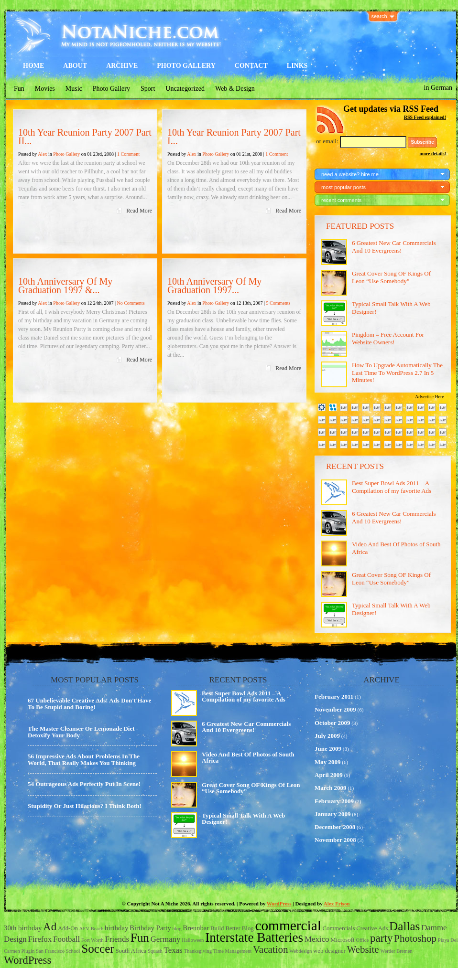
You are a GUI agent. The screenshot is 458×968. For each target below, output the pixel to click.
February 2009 (334, 801)
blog (177, 928)
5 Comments (278, 303)
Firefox (40, 939)
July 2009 (327, 735)
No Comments (130, 303)
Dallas (404, 926)
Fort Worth (92, 940)
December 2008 (335, 826)
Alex (42, 154)
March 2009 (331, 787)
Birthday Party (150, 928)
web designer (329, 950)
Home (33, 65)
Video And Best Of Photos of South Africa (248, 757)
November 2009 (335, 709)
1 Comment (128, 154)
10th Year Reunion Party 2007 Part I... (234, 136)
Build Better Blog (232, 928)
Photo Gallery (186, 65)
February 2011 (334, 696)
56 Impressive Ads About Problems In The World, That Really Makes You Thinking (84, 759)
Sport (148, 88)
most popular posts (343, 187)
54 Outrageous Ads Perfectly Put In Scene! (84, 783)
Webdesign (300, 951)
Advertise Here (429, 396)
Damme (434, 927)
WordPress (279, 903)
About (75, 65)
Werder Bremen (396, 951)
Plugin (27, 951)
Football (66, 939)
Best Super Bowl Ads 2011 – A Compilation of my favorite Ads (391, 486)
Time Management (232, 951)
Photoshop (415, 938)
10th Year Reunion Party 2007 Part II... (85, 136)
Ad (49, 926)
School (73, 951)
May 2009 (328, 762)
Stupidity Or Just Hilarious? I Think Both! (85, 805)
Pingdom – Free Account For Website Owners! (388, 338)
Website (363, 949)
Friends (117, 939)
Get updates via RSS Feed (390, 109)
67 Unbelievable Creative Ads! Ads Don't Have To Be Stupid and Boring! (89, 704)
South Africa (131, 950)
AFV (84, 928)
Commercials (339, 928)
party (381, 938)
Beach (97, 928)
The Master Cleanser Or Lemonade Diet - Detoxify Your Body (83, 732)
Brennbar (196, 928)
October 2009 (332, 722)
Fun (19, 88)
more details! (432, 153)
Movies (45, 88)
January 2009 (332, 814)
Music (73, 88)
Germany (166, 939)
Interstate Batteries (254, 937)
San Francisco (50, 951)
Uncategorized (185, 88)
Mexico (317, 939)
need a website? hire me (350, 174)
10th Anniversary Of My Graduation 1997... (214, 285)
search (379, 16)
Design (15, 939)
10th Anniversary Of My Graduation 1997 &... (65, 285)
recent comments (341, 200)
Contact (251, 65)
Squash (155, 951)
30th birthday (23, 928)
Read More (139, 210)
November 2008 (335, 839)
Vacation (270, 949)
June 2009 (328, 748)
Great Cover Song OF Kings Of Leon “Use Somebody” (391, 277)
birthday (116, 928)
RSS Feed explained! (425, 117)
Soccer (97, 948)
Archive (122, 65)
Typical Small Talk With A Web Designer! (243, 818)
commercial (288, 925)
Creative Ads (372, 928)
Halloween (193, 940)
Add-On (68, 928)
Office (362, 940)
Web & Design (235, 88)
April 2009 (329, 774)
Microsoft (342, 939)
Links (297, 65)
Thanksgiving (198, 951)
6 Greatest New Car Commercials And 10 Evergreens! (394, 246)
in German (438, 87)
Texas (173, 950)
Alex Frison (337, 903)
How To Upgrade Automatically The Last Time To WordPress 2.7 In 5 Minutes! (397, 372)
